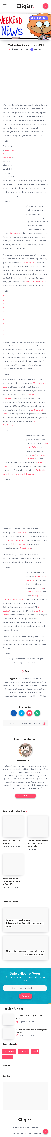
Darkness (31, 682)
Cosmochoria (16, 233)
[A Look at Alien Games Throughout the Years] (8, 1033)
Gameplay (42, 685)
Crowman (21, 682)
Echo (26, 685)
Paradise (31, 692)
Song (18, 696)
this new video (20, 544)
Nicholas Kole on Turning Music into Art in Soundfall (13, 881)
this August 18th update (14, 540)
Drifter (20, 685)
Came (32, 678)
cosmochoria (11, 682)
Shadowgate (28, 262)
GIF (24, 689)
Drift (14, 685)
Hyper (29, 689)
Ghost (19, 689)
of (25, 692)
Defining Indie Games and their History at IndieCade (38, 843)
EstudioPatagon (34, 1133)
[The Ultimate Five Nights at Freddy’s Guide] (8, 1019)
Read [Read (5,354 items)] (35, 1051)
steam (25, 696)
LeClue (42, 689)
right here (35, 410)
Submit (25, 997)
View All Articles (25, 796)
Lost (16, 692)
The (30, 696)
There (36, 696)
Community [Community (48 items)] (9, 1051)
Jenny (35, 689)
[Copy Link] (25, 723)
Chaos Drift (22, 532)
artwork (25, 678)
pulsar (39, 692)
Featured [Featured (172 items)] (23, 1051)
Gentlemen (10, 689)
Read (27, 672)
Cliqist (25, 6)
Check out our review (34, 281)
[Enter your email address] (25, 988)
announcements (33, 591)
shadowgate (9, 696)
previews (40, 588)
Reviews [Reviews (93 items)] (7, 1057)
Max (21, 692)
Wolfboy (43, 696)
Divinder (7, 685)
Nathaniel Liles (24, 761)
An (19, 678)
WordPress (32, 1127)
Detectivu (41, 682)
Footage (33, 685)
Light (11, 692)
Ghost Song (25, 548)
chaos (39, 678)
